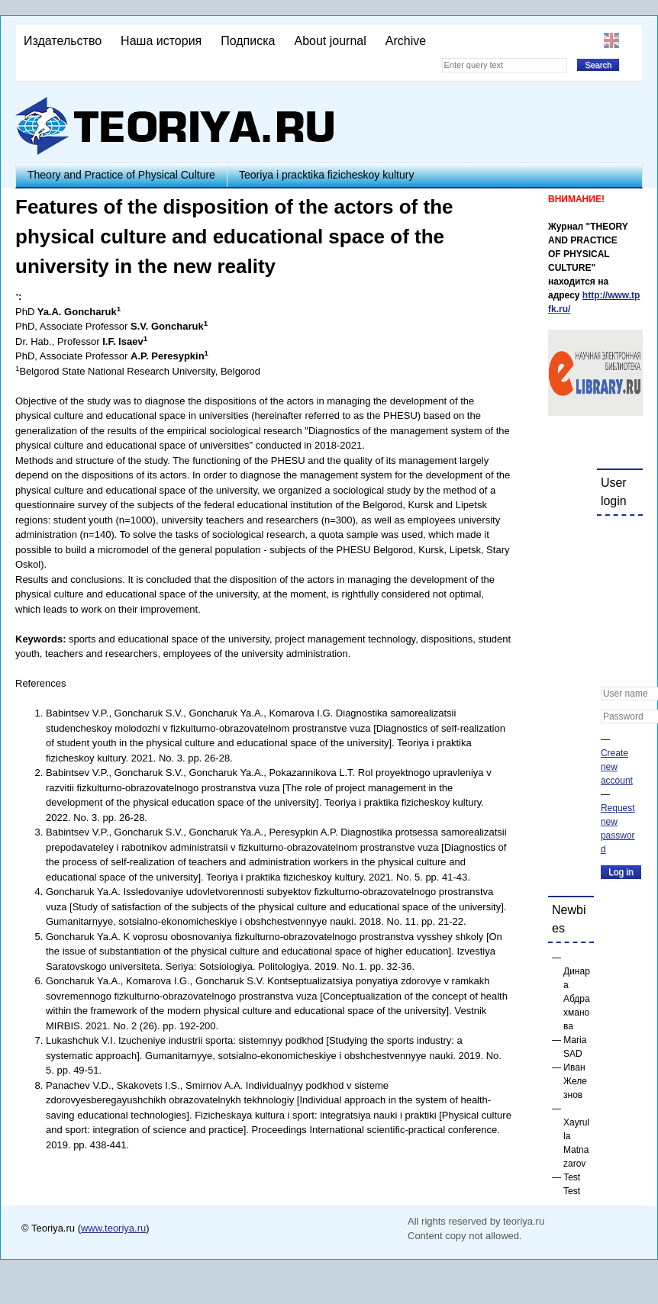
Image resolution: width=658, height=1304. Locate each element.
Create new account (617, 767)
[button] (613, 537)
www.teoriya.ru (113, 1228)
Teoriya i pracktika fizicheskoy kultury (326, 175)
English (611, 40)
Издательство (63, 40)
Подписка (248, 40)
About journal (330, 40)
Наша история (161, 40)
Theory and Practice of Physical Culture (121, 175)
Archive (405, 40)
